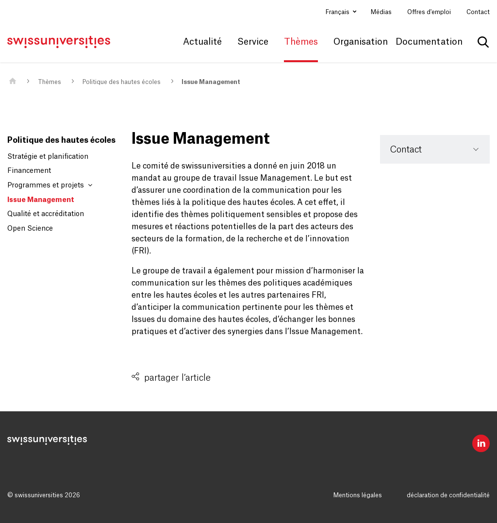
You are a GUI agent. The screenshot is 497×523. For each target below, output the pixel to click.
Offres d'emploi (429, 12)
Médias (381, 12)
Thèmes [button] (301, 41)
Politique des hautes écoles (122, 82)
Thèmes (49, 82)
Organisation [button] (360, 41)
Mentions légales (357, 495)
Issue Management (211, 82)
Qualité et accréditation (45, 214)
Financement (29, 171)
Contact (478, 12)
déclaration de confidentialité (448, 495)
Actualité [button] (202, 41)
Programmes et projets (49, 185)
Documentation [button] (429, 41)
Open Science (30, 228)
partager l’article (177, 377)
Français (338, 12)
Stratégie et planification (47, 156)
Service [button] (252, 41)
